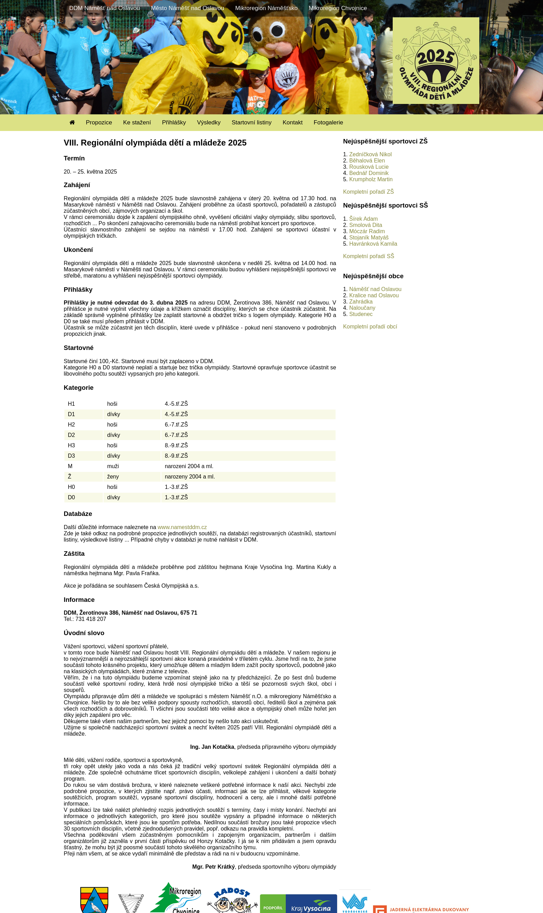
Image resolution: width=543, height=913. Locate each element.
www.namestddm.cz (182, 527)
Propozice (99, 122)
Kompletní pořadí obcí (370, 327)
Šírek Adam (363, 219)
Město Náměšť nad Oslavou (187, 8)
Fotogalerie (328, 122)
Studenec (361, 314)
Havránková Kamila (373, 244)
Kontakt (293, 122)
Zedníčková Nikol (370, 154)
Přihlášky (174, 122)
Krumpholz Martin (370, 179)
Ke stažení (137, 122)
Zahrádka (361, 302)
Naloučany (362, 308)
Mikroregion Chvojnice (338, 8)
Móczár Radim (367, 231)
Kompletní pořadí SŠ (368, 256)
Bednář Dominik (369, 173)
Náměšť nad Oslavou (375, 289)
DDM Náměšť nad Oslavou (104, 8)
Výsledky (209, 122)
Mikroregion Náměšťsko (266, 8)
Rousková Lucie (369, 167)
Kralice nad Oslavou (374, 295)
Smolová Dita (365, 225)
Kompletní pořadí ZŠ (368, 192)
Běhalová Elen (367, 161)
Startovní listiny (252, 122)
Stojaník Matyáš (369, 237)
